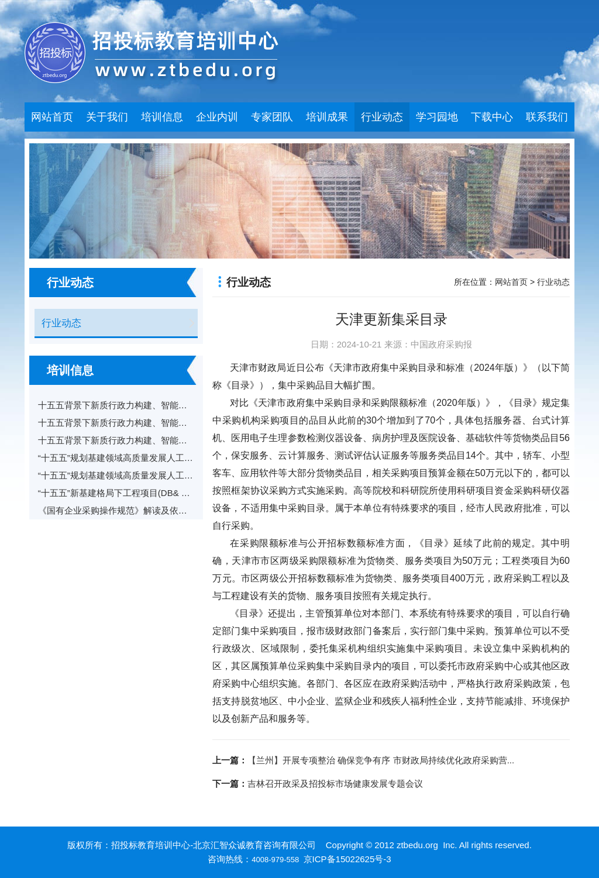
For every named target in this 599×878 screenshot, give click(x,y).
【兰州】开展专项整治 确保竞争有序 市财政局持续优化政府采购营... (380, 760)
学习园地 (437, 117)
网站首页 (52, 117)
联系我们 (547, 117)
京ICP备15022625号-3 (347, 859)
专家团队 (272, 117)
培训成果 (327, 117)
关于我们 (107, 117)
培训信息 (162, 117)
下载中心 (492, 117)
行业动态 (382, 117)
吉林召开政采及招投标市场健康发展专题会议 (335, 784)
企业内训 (217, 117)
